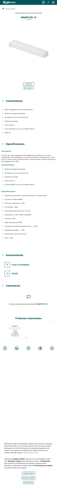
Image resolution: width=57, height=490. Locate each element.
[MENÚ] (53, 2)
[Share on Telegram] (40, 348)
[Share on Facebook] (5, 348)
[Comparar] (28, 88)
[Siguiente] (53, 321)
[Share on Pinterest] (28, 348)
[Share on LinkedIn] (16, 348)
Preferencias (28, 482)
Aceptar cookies (28, 473)
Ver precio (28, 84)
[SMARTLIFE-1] (15, 331)
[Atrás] (50, 321)
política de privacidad (30, 452)
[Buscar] (48, 2)
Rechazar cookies (28, 478)
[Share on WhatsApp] (52, 348)
